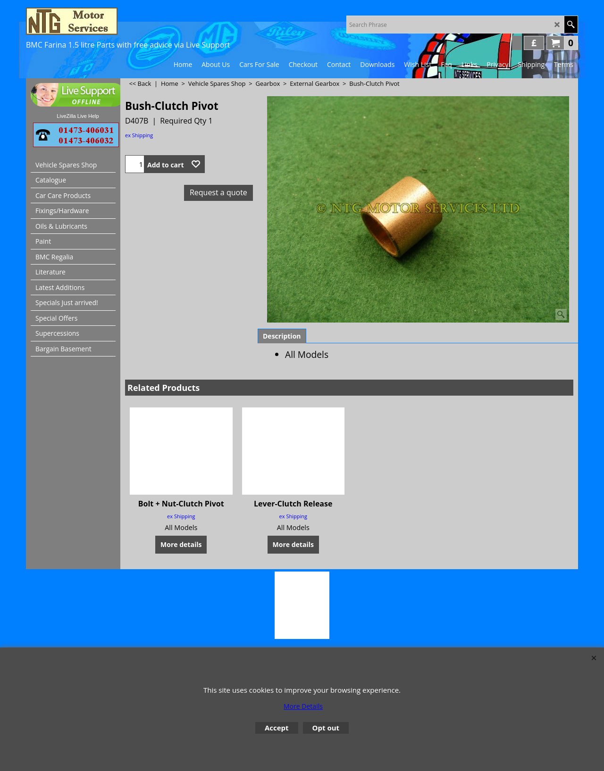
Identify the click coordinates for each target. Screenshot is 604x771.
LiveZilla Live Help (78, 116)
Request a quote (218, 192)
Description (282, 336)
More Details (303, 706)
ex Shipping (139, 135)
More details (180, 544)
